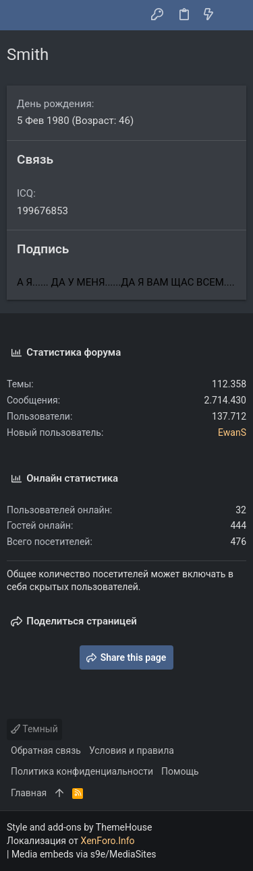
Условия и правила (131, 750)
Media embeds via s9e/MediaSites (84, 854)
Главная (29, 792)
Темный (34, 728)
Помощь (180, 771)
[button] (20, 15)
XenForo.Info (108, 840)
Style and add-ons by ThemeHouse (79, 827)
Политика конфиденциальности (82, 771)
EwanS (232, 432)
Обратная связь (46, 750)
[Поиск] (233, 15)
